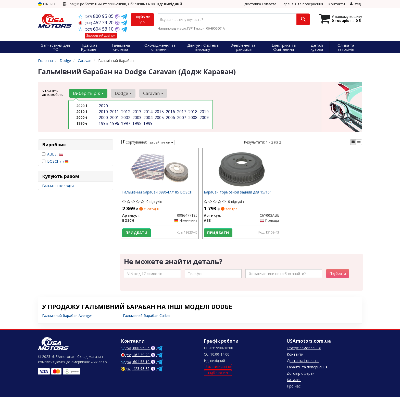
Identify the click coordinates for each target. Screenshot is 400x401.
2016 (170, 111)
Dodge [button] (120, 93)
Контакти (336, 4)
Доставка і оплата (260, 4)
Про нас (294, 390)
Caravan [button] (149, 93)
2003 (136, 116)
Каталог (294, 383)
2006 (170, 116)
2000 (103, 116)
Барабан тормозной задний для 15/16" (238, 193)
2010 (103, 111)
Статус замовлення (304, 352)
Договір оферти (301, 377)
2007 (181, 116)
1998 (136, 121)
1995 (103, 121)
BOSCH (58, 161)
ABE (55, 154)
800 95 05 (96, 16)
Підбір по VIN (142, 19)
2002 (125, 116)
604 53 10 (96, 29)
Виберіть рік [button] (87, 93)
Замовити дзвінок (218, 371)
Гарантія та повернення (302, 4)
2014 (147, 111)
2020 (103, 105)
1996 (114, 121)
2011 (114, 111)
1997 (125, 121)
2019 (203, 111)
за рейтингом (161, 142)
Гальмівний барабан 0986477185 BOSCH (159, 193)
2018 (192, 111)
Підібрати (337, 277)
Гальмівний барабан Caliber (147, 319)
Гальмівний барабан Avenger (67, 319)
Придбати (138, 234)
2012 (125, 111)
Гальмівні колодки (58, 185)
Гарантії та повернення (307, 371)
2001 (114, 116)
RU (52, 4)
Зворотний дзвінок (100, 35)
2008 (192, 116)
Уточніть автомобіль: (53, 92)
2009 (203, 116)
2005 (159, 116)
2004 (147, 116)
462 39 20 (96, 22)
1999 (147, 121)
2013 (136, 111)
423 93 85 (135, 372)
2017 (181, 111)
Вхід (355, 4)
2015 (159, 111)
